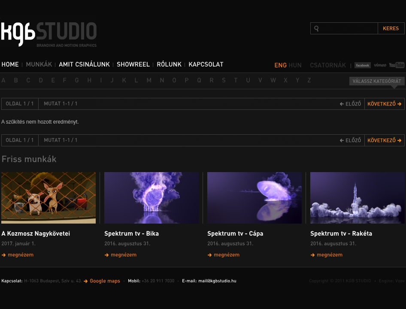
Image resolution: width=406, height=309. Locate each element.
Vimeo (380, 65)
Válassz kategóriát (377, 83)
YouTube (397, 65)
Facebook (362, 65)
